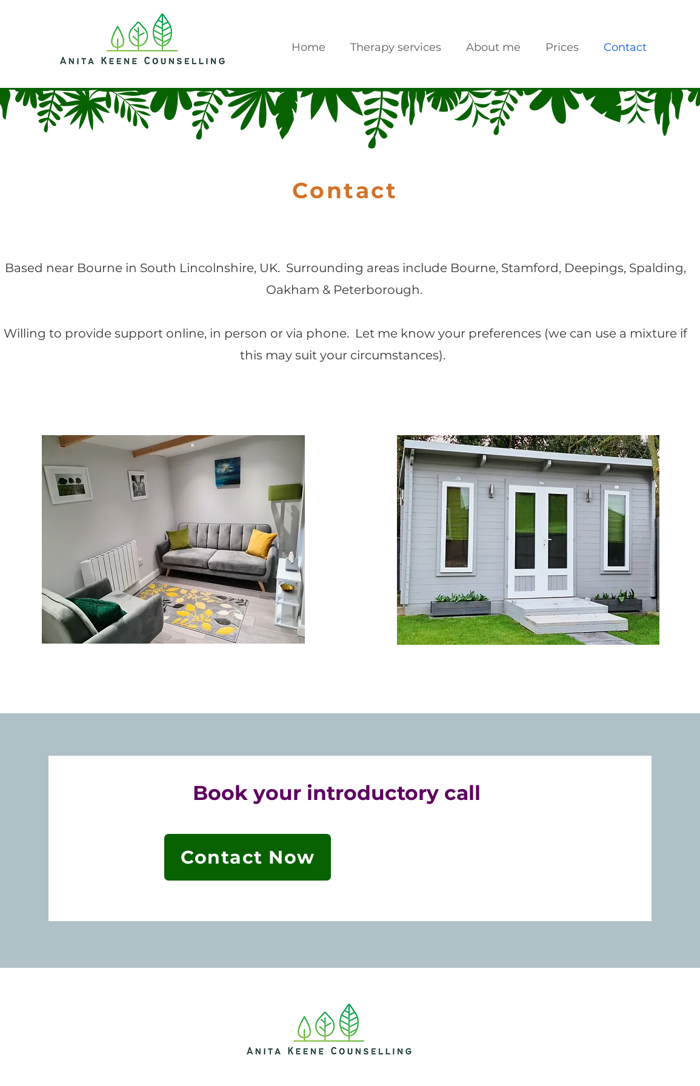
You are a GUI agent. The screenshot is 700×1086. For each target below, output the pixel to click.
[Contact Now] (247, 857)
